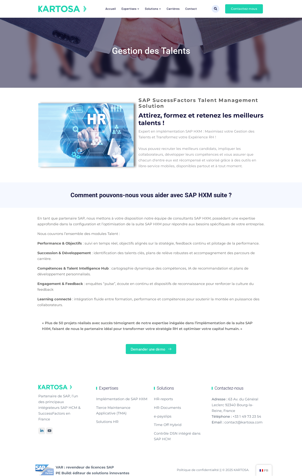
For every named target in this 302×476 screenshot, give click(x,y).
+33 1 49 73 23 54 (247, 416)
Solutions (151, 8)
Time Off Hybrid (167, 425)
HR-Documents (167, 408)
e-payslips (162, 416)
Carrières (173, 8)
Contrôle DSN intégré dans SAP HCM (177, 436)
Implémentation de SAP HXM (121, 399)
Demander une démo (152, 349)
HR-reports (163, 399)
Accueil (110, 8)
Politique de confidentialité (198, 470)
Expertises (129, 8)
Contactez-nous (244, 9)
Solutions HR (107, 422)
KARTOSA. (241, 470)
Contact (191, 8)
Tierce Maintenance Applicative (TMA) (113, 410)
